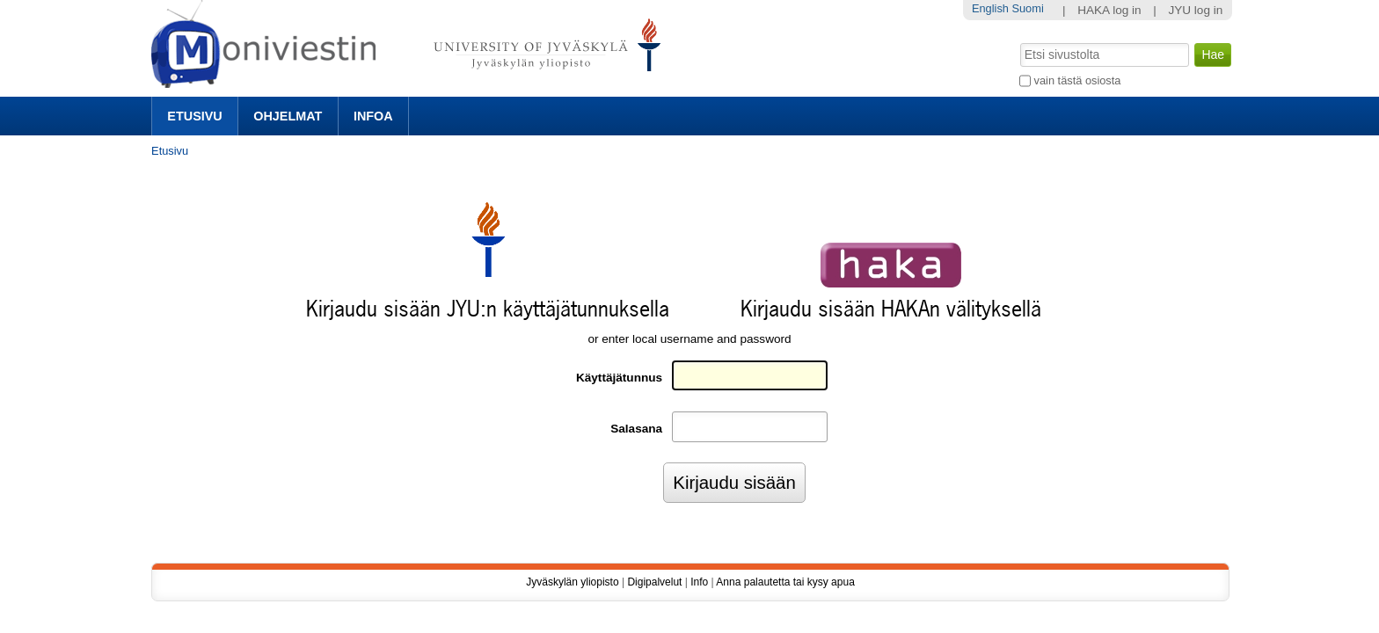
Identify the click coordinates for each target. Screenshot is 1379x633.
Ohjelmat (287, 116)
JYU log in (1195, 10)
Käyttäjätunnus (619, 377)
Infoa (373, 116)
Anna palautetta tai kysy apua (785, 582)
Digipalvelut (654, 582)
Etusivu (194, 116)
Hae (1018, 41)
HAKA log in (1109, 10)
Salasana (636, 428)
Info (699, 582)
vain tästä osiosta (1077, 80)
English (990, 8)
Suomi (1027, 8)
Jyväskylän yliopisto (572, 582)
